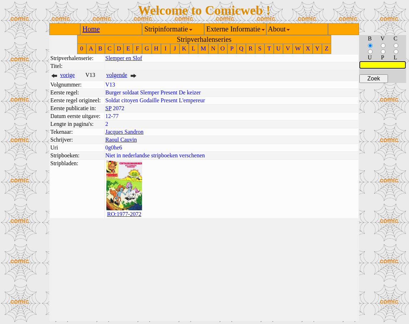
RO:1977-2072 (124, 214)
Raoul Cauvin (121, 140)
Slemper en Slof (123, 58)
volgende (116, 75)
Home (91, 29)
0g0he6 (113, 147)
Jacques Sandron (124, 132)
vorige (67, 75)
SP (108, 108)
